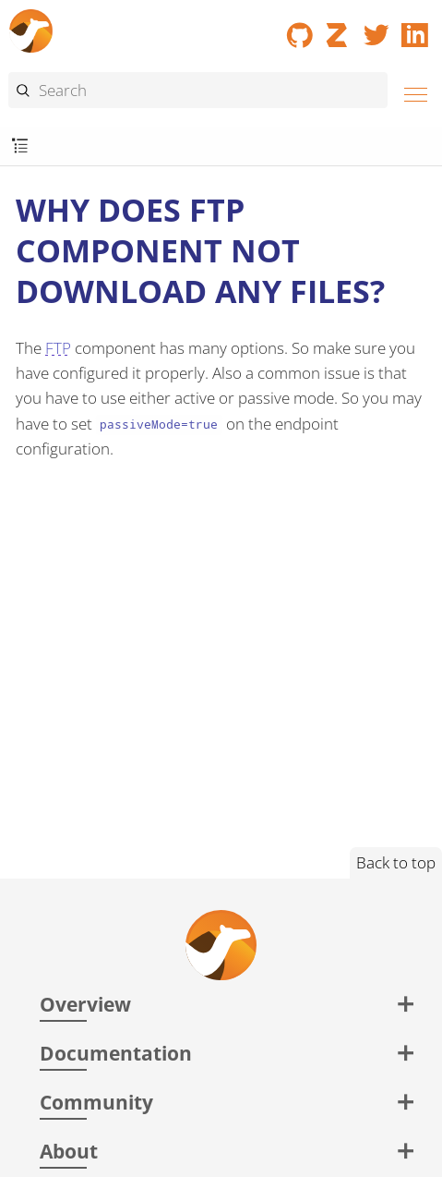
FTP (58, 347)
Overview (85, 1003)
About (69, 1150)
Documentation (116, 1052)
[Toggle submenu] (20, 146)
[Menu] (410, 91)
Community (96, 1101)
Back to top (396, 862)
